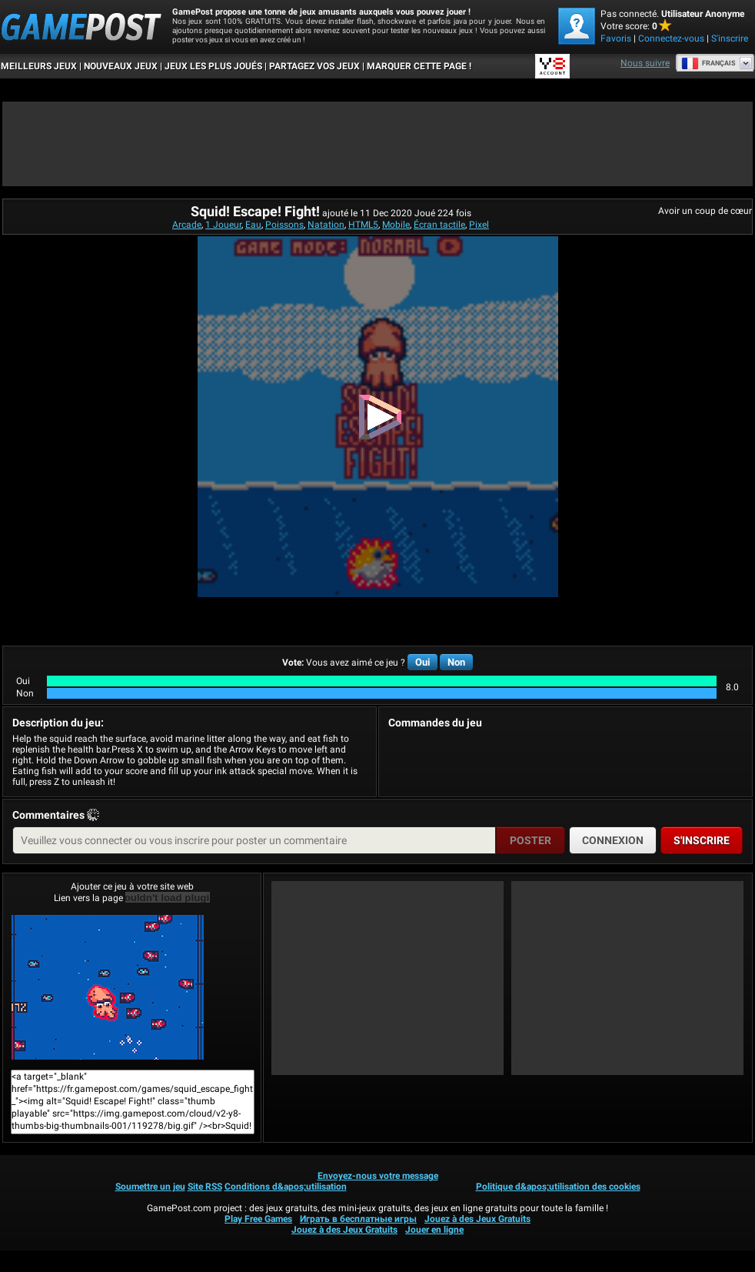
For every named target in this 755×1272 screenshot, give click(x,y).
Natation (326, 224)
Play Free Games (258, 1219)
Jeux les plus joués (213, 66)
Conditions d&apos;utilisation (286, 1186)
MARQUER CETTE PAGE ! (419, 66)
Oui (422, 662)
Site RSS (205, 1186)
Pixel (479, 224)
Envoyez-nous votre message (378, 1175)
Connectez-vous (671, 38)
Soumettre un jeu (150, 1186)
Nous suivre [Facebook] (645, 63)
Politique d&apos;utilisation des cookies (558, 1186)
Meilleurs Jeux (39, 66)
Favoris (615, 38)
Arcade (186, 224)
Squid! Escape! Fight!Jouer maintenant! (108, 987)
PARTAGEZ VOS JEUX (314, 66)
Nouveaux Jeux (121, 66)
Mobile (396, 224)
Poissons (284, 224)
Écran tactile (439, 224)
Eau (253, 224)
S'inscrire (729, 38)
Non (456, 662)
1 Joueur (223, 224)
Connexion (613, 840)
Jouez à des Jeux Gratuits (477, 1219)
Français (708, 63)
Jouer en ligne (434, 1229)
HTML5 (363, 224)
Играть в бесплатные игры (358, 1219)
